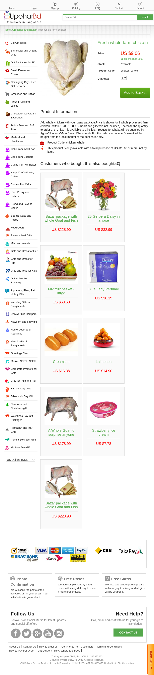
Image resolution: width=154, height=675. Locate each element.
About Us (14, 646)
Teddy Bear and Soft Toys (22, 127)
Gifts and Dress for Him (21, 260)
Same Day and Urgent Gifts (24, 52)
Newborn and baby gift (24, 321)
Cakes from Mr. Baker (23, 164)
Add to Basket (135, 93)
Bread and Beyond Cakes (21, 205)
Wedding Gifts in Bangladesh (20, 304)
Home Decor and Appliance (20, 331)
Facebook (16, 633)
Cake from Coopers (22, 156)
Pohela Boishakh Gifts (23, 439)
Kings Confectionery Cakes (22, 174)
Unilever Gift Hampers (23, 313)
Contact (119, 8)
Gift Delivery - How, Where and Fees (59, 650)
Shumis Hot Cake (21, 184)
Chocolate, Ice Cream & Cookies (23, 115)
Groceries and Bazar (24, 29)
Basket (140, 8)
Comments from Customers (77, 646)
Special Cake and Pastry (21, 217)
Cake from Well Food (23, 149)
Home (7, 29)
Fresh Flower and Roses (21, 72)
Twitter (26, 633)
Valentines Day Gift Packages (22, 417)
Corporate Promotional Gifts (24, 370)
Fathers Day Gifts (21, 388)
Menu (12, 8)
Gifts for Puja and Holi (23, 380)
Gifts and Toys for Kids (24, 270)
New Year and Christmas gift (19, 406)
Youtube (48, 633)
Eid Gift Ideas (18, 42)
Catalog (76, 8)
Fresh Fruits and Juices (20, 103)
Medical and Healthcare (18, 139)
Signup (55, 8)
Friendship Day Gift (22, 396)
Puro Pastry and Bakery (20, 194)
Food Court (17, 227)
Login (33, 8)
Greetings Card (19, 353)
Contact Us (29, 646)
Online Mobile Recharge (19, 280)
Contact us (128, 632)
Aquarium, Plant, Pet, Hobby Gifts (23, 292)
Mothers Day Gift (20, 447)
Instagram (59, 633)
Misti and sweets (20, 243)
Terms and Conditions (109, 646)
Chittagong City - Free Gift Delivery (23, 84)
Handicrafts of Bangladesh (19, 343)
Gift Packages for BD (23, 62)
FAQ (97, 8)
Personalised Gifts (21, 235)
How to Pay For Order (21, 650)
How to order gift (48, 646)
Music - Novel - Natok (23, 361)
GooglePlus (37, 633)
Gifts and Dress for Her (24, 251)
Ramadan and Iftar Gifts (21, 429)
